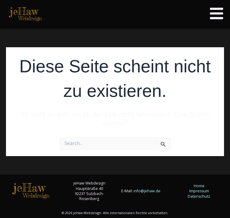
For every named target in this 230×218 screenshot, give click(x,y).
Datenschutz (199, 196)
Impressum (199, 190)
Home (199, 185)
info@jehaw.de (147, 190)
